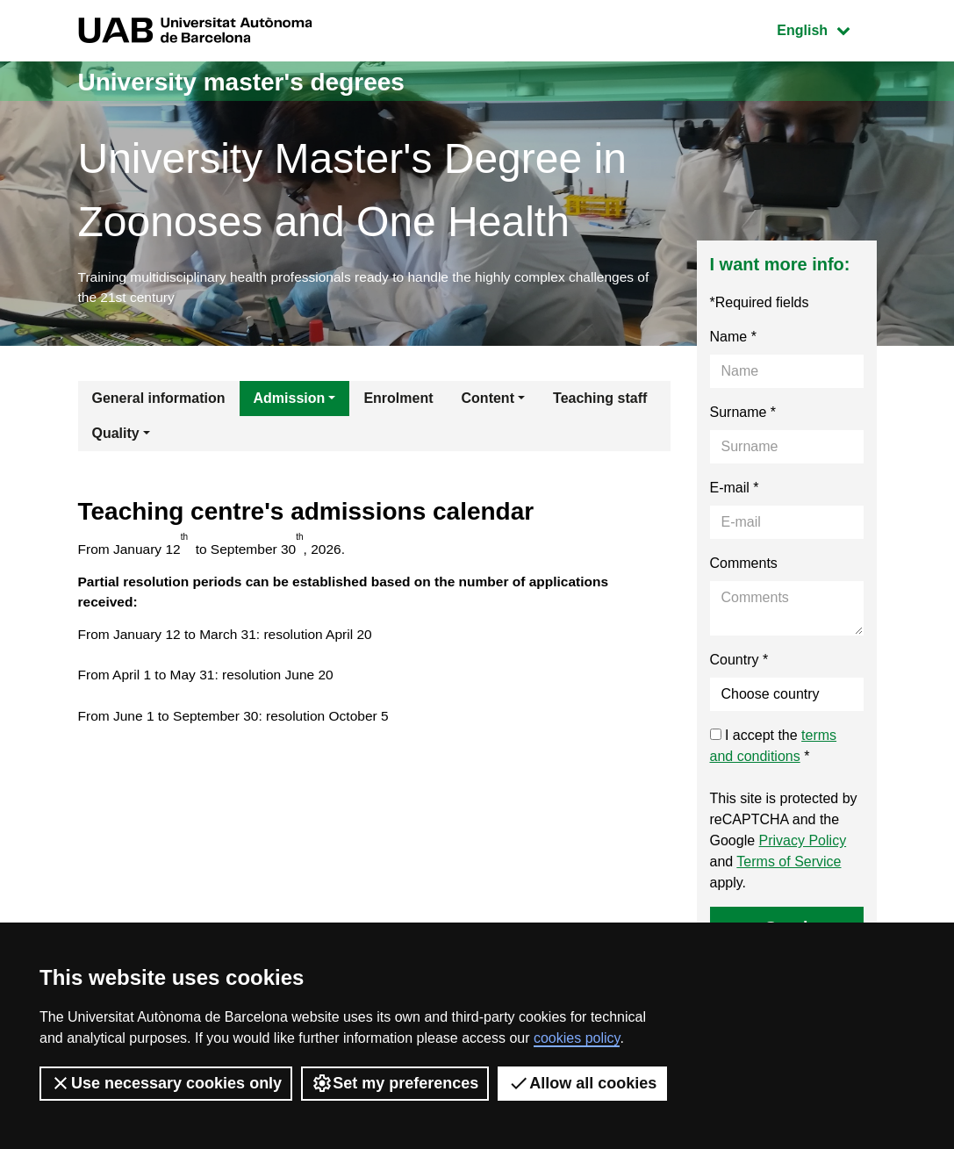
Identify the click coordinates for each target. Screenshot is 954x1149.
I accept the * (773, 748)
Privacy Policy (803, 843)
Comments (744, 565)
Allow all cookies (582, 1083)
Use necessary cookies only (166, 1083)
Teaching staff (600, 400)
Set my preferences (395, 1083)
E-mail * (734, 490)
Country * (739, 662)
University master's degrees (253, 81)
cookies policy (577, 1038)
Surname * (743, 414)
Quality (116, 435)
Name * (733, 339)
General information (159, 400)
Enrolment (398, 400)
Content (488, 400)
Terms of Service (788, 864)
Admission (290, 400)
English (826, 28)
